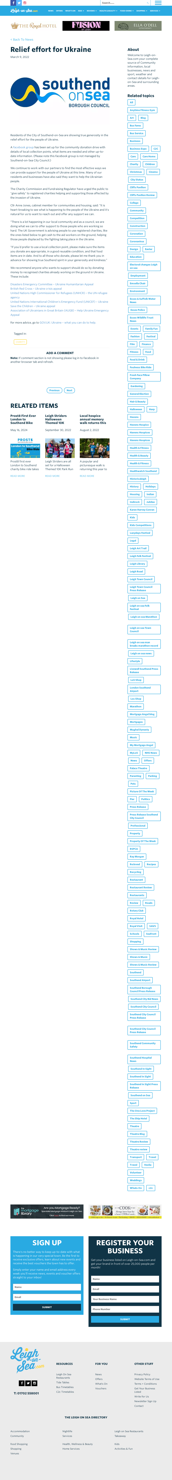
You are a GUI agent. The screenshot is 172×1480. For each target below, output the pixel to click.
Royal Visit (136, 926)
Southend (135, 972)
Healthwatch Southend (143, 471)
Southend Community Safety (143, 1045)
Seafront (151, 933)
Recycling (135, 872)
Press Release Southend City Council (144, 816)
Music (133, 737)
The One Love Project (142, 1110)
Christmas (136, 172)
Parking (152, 776)
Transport (136, 1157)
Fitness (134, 352)
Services (67, 1436)
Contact (138, 1406)
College (134, 202)
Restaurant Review (141, 887)
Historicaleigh (138, 478)
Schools (134, 933)
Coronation (136, 233)
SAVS (152, 926)
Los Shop (136, 698)
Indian (150, 494)
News (50, 11)
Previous (54, 390)
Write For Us (141, 1396)
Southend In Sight (141, 1068)
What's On (70, 11)
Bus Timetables (65, 1387)
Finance (146, 344)
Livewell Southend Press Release (144, 671)
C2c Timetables (65, 1392)
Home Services (71, 1448)
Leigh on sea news (141, 653)
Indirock (135, 502)
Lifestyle (135, 661)
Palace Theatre (138, 768)
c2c (151, 1188)
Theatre (134, 1126)
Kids (132, 517)
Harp (152, 409)
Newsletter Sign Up (145, 1401)
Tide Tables (62, 1382)
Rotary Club (136, 910)
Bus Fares (135, 125)
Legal (133, 540)
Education (136, 257)
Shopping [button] (141, 11)
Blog (143, 118)
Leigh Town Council (141, 579)
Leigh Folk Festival (140, 556)
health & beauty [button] (108, 11)
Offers (59, 11)
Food (148, 352)
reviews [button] (92, 11)
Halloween (136, 409)
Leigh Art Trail (138, 548)
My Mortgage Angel (141, 745)
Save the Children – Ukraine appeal (32, 306)
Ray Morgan (137, 856)
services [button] (155, 11)
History (134, 486)
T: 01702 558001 (26, 1393)
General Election (139, 394)
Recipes (151, 864)
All (131, 102)
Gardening (137, 386)
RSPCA (134, 849)
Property (135, 833)
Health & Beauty (139, 455)
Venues (14, 1453)
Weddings (136, 1180)
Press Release (138, 807)
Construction (137, 226)
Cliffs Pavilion (138, 187)
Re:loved (135, 864)
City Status (137, 179)
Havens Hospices (140, 432)
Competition (137, 218)
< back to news (21, 39)
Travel (152, 1157)
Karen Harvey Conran (142, 509)
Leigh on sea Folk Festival (139, 607)
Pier (132, 799)
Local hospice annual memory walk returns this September (93, 421)
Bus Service (136, 133)
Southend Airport (140, 980)
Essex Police (138, 310)
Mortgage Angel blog (142, 714)
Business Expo (138, 148)
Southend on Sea (140, 1095)
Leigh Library (137, 563)
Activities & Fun (124, 1448)
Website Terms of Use (146, 1379)
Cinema (153, 172)
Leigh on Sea (138, 598)
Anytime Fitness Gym (142, 110)
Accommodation (20, 1431)
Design (134, 249)
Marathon (135, 706)
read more (17, 476)
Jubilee (150, 502)
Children (150, 164)
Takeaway (120, 1436)
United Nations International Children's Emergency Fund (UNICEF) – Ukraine (59, 301)
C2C (156, 148)
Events (134, 328)
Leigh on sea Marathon (144, 617)
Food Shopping (19, 1444)
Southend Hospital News (141, 1059)
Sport (133, 1103)
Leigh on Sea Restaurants (129, 1431)
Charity (20, 342)
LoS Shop (136, 680)
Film (132, 344)
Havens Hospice (139, 424)
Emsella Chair (137, 283)
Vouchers (100, 1388)
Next (69, 390)
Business (135, 141)
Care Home (149, 156)
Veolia (147, 1165)
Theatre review (138, 1149)
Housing (135, 494)
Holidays (150, 486)
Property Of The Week (143, 841)
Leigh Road (136, 571)
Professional (138, 825)
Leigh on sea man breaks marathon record (144, 644)
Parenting (135, 776)
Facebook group (23, 147)
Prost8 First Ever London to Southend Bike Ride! (23, 421)
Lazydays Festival (140, 533)
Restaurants (137, 895)
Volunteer (135, 1172)
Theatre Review (139, 1141)
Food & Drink (137, 359)
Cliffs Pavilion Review (142, 195)
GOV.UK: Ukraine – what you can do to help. (68, 322)
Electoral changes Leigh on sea (143, 266)
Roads (149, 903)
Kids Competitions (141, 525)
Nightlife (67, 1431)
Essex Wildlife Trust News (141, 319)
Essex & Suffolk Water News (143, 301)
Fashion (135, 336)
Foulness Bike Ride (140, 367)
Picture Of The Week (142, 791)
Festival (150, 336)
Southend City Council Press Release (143, 1016)
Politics (145, 799)
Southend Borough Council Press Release (142, 990)
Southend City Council (143, 1006)
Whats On (136, 1188)
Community (137, 210)
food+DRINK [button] (127, 11)
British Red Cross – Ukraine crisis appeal (36, 288)
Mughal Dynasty (139, 729)
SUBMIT (47, 1307)
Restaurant (136, 879)
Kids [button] (81, 11)
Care (133, 156)
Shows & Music (139, 957)
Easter (148, 249)
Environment (137, 291)
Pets (133, 783)
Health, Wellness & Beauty (77, 1444)
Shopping (135, 941)
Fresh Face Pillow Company (140, 377)
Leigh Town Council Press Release (141, 589)
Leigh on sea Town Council (140, 630)
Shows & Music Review (143, 949)
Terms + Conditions (145, 1383)
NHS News (151, 753)
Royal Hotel (136, 918)
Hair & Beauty (137, 401)
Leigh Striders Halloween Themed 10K (56, 419)
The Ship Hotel (138, 1118)
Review (134, 903)
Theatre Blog (137, 1134)
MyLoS (134, 753)
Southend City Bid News (144, 999)
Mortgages (136, 722)
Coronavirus (137, 241)
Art (132, 118)
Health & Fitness (139, 448)
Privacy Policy (142, 1374)
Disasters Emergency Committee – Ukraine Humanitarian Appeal (51, 284)
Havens (134, 417)
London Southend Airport (140, 689)
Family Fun (151, 328)
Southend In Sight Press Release (144, 1086)
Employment (138, 275)
